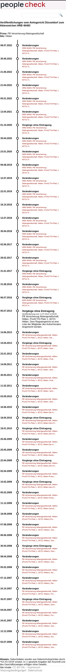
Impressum (34, 667)
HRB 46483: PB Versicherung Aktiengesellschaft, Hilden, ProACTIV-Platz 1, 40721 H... (40, 50)
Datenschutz (35, 670)
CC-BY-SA (19, 667)
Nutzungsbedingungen (13, 670)
